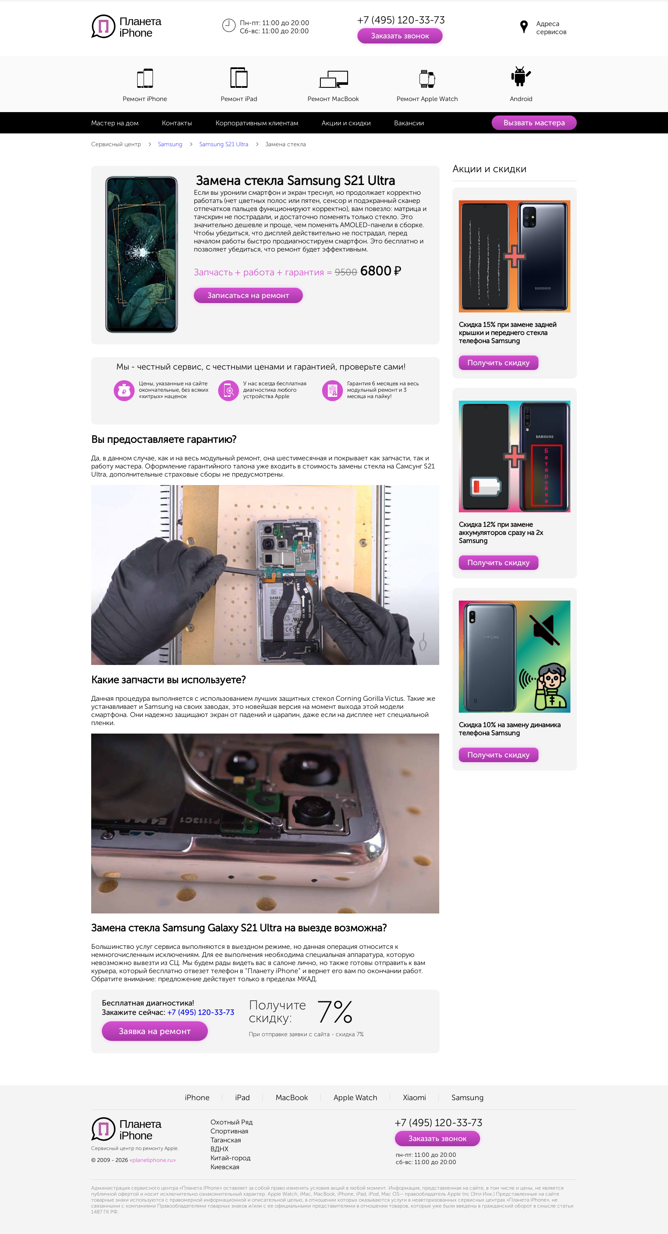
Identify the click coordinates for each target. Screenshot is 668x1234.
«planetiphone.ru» (153, 1160)
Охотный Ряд (231, 1122)
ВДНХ (219, 1149)
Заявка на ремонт (155, 1031)
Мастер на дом (114, 123)
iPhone (197, 1097)
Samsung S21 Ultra (223, 144)
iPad (242, 1097)
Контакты (177, 123)
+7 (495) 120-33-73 (401, 20)
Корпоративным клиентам (257, 123)
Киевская (224, 1167)
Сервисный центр (116, 144)
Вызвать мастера (534, 122)
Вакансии (409, 123)
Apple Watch (355, 1097)
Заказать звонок (400, 35)
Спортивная (229, 1131)
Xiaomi (414, 1097)
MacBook (292, 1097)
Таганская (225, 1140)
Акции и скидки (346, 123)
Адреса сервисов (551, 28)
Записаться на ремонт (248, 295)
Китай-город (230, 1158)
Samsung (170, 144)
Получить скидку (498, 362)
